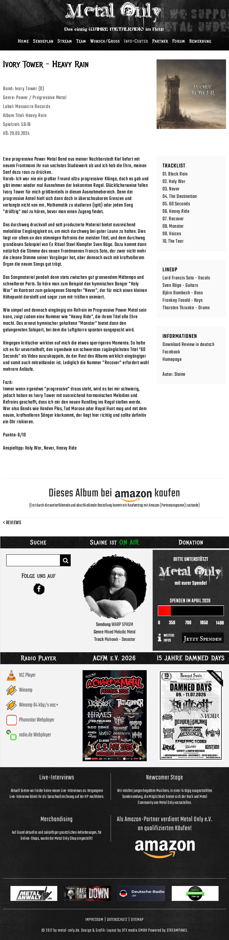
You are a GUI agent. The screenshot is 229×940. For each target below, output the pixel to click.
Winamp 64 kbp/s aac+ (38, 705)
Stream (65, 41)
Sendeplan (43, 41)
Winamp (26, 690)
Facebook (171, 352)
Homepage (172, 360)
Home (23, 41)
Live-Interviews (56, 777)
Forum (178, 41)
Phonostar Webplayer (36, 720)
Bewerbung (200, 41)
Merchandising (57, 819)
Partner (160, 41)
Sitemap (137, 919)
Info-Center (136, 41)
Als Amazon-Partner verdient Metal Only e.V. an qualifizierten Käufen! (164, 824)
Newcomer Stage (164, 777)
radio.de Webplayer (35, 735)
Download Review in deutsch (188, 345)
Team (81, 41)
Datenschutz (117, 919)
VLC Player (27, 675)
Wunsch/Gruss (105, 41)
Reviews (12, 523)
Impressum (94, 919)
